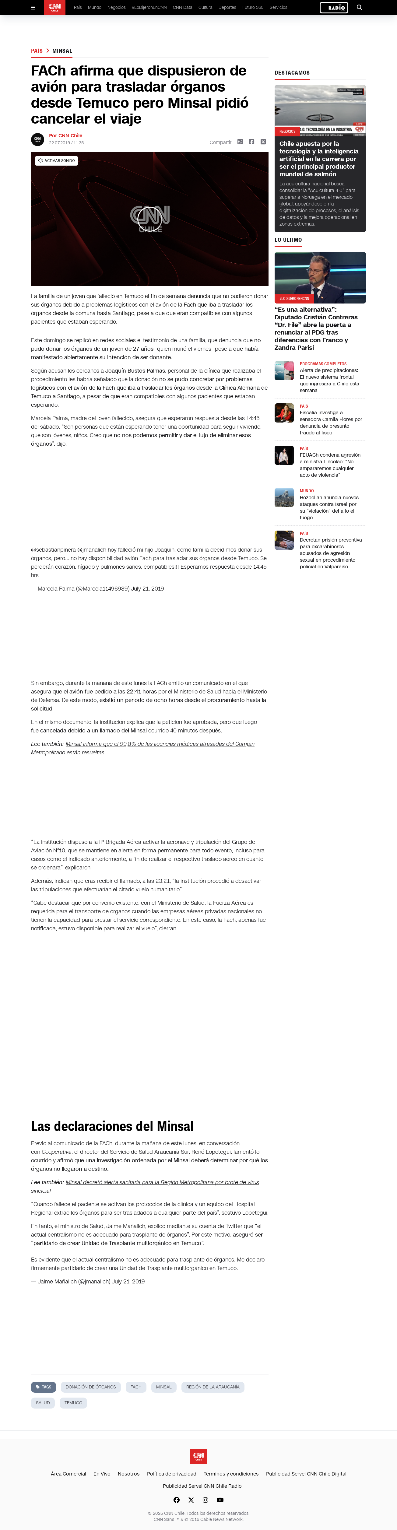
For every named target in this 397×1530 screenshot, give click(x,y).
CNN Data (182, 7)
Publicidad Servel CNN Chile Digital (306, 1473)
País (78, 7)
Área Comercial (68, 1473)
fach (136, 1387)
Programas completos (323, 364)
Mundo (94, 7)
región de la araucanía (213, 1387)
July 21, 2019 (147, 589)
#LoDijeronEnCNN (149, 7)
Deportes (227, 7)
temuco (73, 1403)
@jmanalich (91, 550)
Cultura (205, 7)
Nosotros (129, 1473)
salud (43, 1403)
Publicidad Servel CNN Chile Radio (202, 1486)
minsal (62, 51)
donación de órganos (91, 1387)
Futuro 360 (253, 7)
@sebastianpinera (53, 550)
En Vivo (102, 1473)
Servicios (278, 7)
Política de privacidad (171, 1473)
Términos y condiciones (231, 1473)
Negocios (116, 7)
